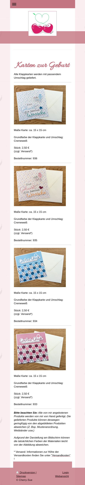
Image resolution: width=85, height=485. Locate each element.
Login (65, 472)
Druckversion (26, 472)
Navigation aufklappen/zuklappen (42, 4)
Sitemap (21, 476)
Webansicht (62, 476)
